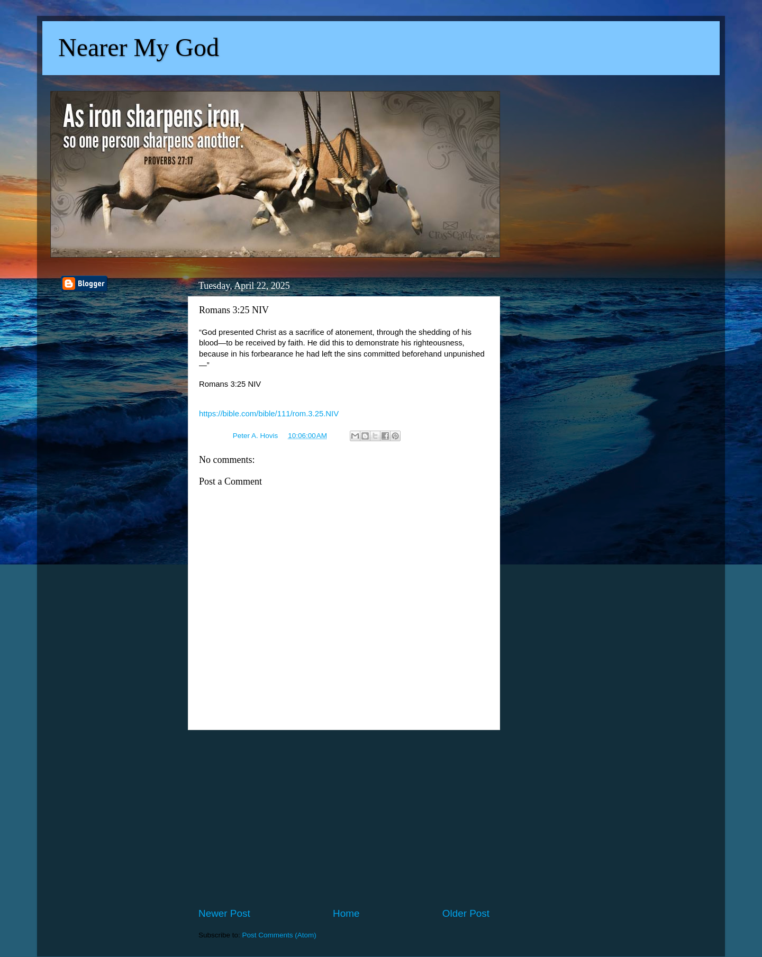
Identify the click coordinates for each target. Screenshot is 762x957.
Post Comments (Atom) (279, 935)
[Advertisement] (343, 818)
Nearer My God (138, 47)
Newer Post (224, 913)
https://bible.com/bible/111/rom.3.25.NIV (269, 413)
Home (346, 913)
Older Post (465, 913)
